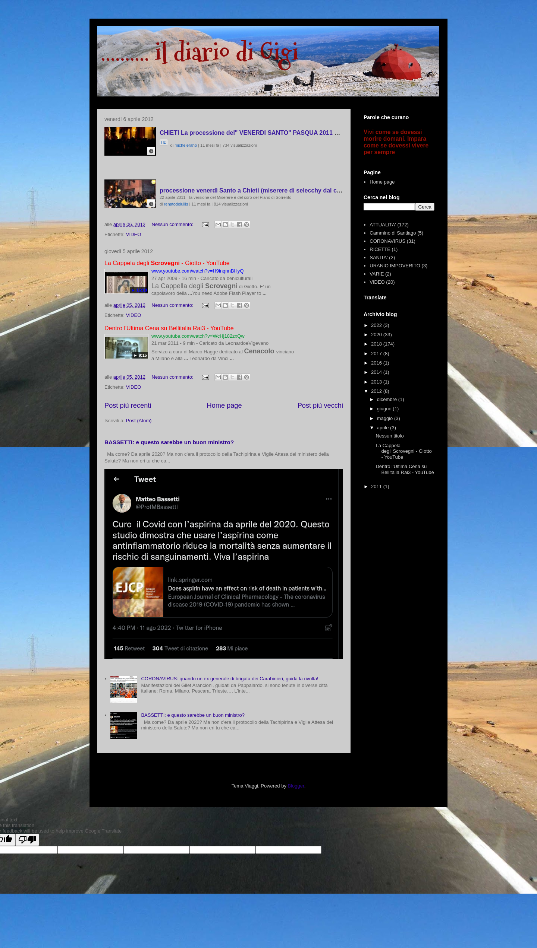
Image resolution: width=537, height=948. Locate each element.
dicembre (387, 399)
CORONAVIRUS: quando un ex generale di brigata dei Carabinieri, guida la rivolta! (229, 678)
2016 (377, 363)
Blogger (296, 786)
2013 (377, 382)
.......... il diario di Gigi (200, 52)
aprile (383, 427)
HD (163, 142)
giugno (385, 408)
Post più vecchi (320, 405)
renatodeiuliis (176, 204)
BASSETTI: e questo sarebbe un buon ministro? (169, 442)
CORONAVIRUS (387, 241)
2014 (377, 372)
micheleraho (186, 145)
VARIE (377, 274)
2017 (377, 353)
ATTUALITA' (383, 225)
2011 (377, 486)
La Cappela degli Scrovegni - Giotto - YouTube (403, 451)
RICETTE (380, 249)
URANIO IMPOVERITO (395, 265)
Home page (224, 405)
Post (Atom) (139, 420)
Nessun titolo (389, 436)
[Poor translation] (27, 840)
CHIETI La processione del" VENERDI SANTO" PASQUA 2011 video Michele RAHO (276, 133)
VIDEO (133, 234)
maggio (385, 418)
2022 (377, 325)
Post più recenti (127, 405)
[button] (151, 151)
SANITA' (378, 257)
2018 (377, 344)
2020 (377, 334)
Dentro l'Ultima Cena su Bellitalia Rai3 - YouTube (405, 469)
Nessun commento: (173, 224)
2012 (377, 391)
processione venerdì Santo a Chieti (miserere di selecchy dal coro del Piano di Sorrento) (285, 190)
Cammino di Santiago (393, 233)
